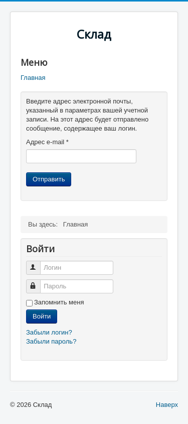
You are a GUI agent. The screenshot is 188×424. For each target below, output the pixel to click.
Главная (33, 77)
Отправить (49, 179)
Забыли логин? (49, 332)
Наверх (167, 404)
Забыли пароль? (51, 341)
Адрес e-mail (47, 142)
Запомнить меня (59, 302)
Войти (42, 316)
